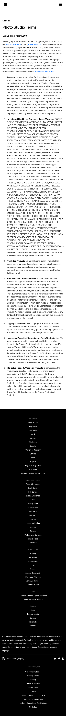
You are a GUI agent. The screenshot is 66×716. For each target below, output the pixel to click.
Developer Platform (33, 577)
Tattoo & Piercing (33, 523)
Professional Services (33, 535)
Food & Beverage (33, 484)
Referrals (33, 622)
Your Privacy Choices (33, 672)
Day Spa (33, 519)
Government (33, 687)
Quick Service (33, 488)
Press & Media (33, 614)
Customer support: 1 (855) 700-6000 (33, 596)
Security (33, 680)
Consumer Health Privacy (33, 699)
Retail (33, 500)
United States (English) (13, 658)
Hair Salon (33, 511)
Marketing (33, 442)
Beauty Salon (33, 504)
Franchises (33, 543)
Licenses (32, 691)
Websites (33, 430)
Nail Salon (33, 515)
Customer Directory (33, 450)
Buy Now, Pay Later (33, 466)
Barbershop (33, 508)
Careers (33, 618)
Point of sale (33, 423)
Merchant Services (33, 581)
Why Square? (33, 557)
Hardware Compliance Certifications (33, 703)
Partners (33, 626)
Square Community (33, 573)
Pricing (33, 553)
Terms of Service (13, 44)
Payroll (33, 462)
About (33, 610)
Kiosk (33, 434)
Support (33, 569)
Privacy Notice (34, 44)
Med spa (33, 527)
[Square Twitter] (55, 658)
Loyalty (33, 446)
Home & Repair (33, 539)
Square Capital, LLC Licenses (33, 695)
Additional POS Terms (44, 71)
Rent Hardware (33, 585)
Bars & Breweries (33, 496)
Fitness (33, 531)
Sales (33, 565)
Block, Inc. (33, 707)
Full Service (33, 492)
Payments (33, 426)
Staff (33, 458)
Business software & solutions (33, 473)
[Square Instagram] (63, 658)
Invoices (33, 438)
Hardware (33, 469)
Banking (33, 454)
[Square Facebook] (59, 658)
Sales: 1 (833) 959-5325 (33, 599)
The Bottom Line (33, 561)
